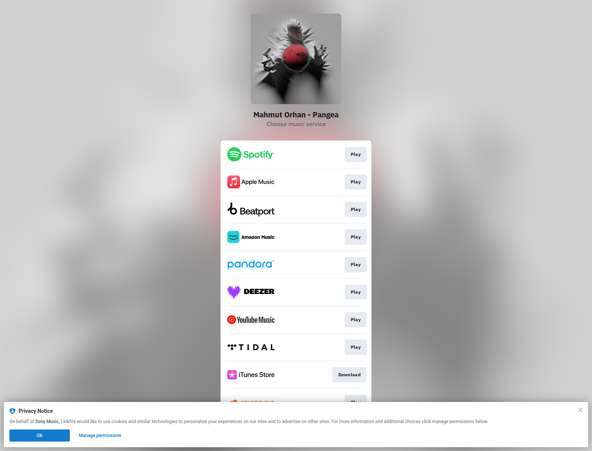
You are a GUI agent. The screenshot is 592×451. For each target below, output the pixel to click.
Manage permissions (100, 435)
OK (40, 435)
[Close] (580, 410)
